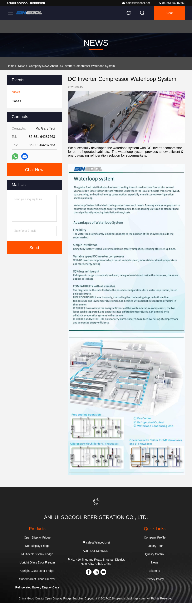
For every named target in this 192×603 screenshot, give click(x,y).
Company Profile (155, 537)
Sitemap (154, 570)
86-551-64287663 (171, 3)
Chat (170, 13)
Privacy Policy (155, 579)
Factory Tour (155, 545)
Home (10, 66)
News (21, 66)
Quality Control (154, 554)
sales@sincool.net (136, 3)
